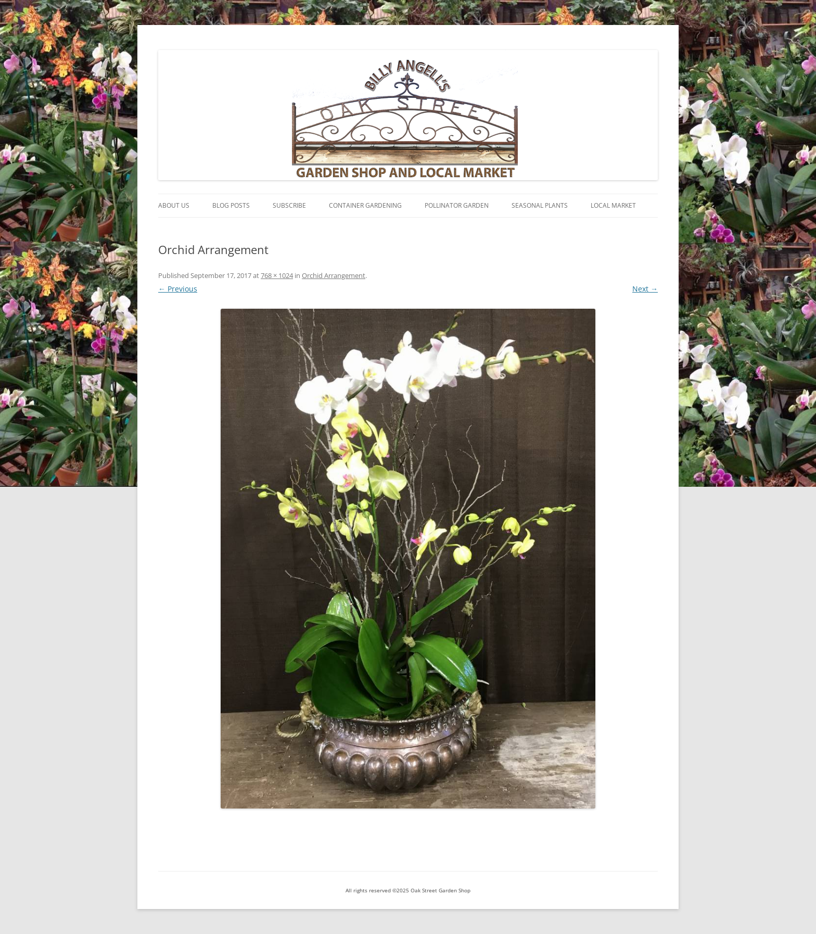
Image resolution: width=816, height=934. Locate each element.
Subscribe (289, 205)
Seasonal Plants (540, 205)
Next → (645, 289)
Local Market (613, 205)
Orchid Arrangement (333, 275)
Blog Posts (231, 205)
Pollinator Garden (457, 205)
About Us (173, 205)
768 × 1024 (277, 275)
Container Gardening (365, 205)
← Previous (177, 289)
